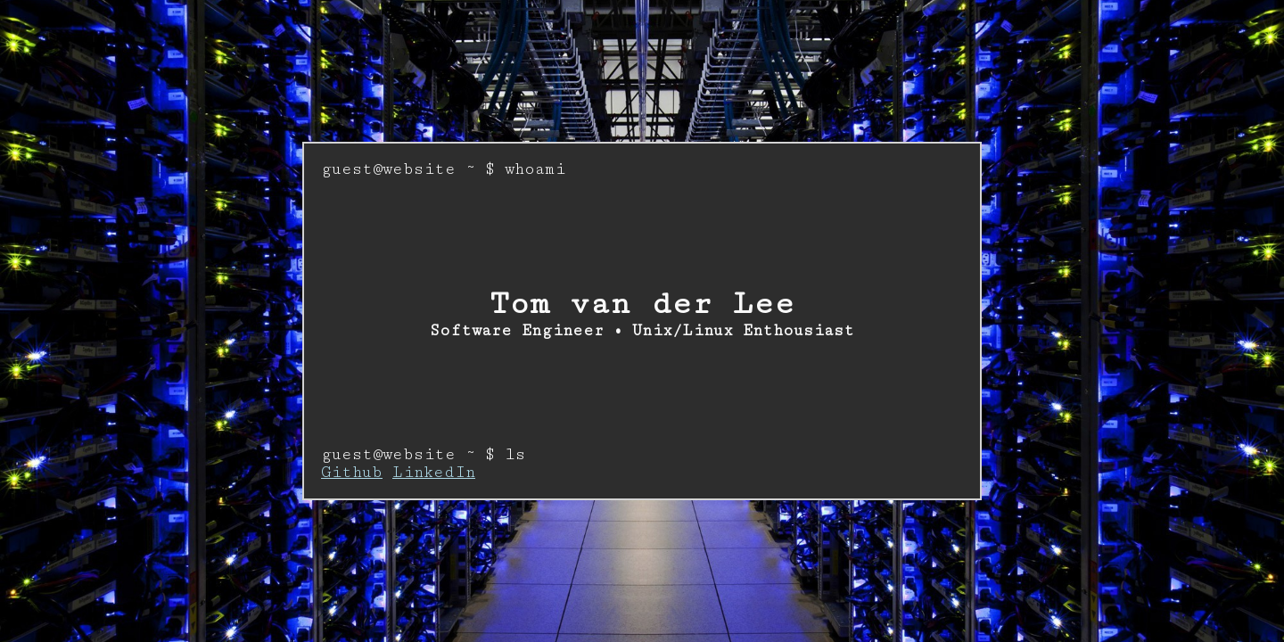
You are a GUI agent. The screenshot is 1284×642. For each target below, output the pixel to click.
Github (352, 473)
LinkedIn (433, 473)
